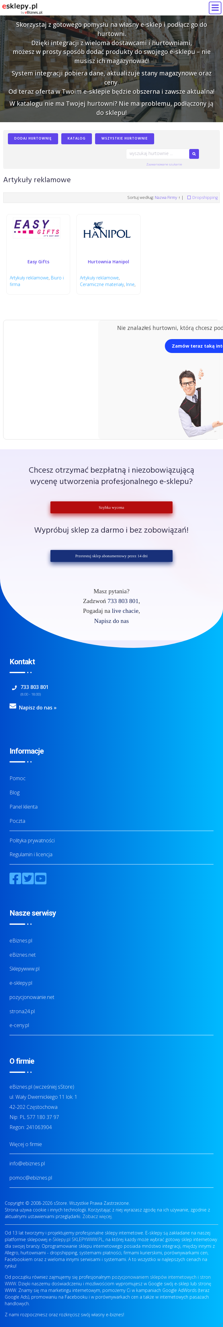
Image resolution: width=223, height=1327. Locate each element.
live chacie (125, 611)
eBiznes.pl (20, 940)
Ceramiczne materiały (102, 284)
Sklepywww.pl (24, 968)
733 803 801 (122, 601)
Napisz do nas (111, 621)
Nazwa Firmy (166, 197)
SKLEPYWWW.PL (87, 1239)
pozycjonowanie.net (31, 997)
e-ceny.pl (19, 1025)
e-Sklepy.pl (59, 1239)
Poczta (17, 820)
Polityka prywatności (32, 840)
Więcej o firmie (25, 1144)
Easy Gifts (38, 262)
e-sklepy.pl (20, 982)
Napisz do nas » (38, 707)
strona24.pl (22, 1011)
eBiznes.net (22, 954)
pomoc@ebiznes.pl (30, 1178)
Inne (130, 284)
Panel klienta (23, 806)
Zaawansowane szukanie (164, 164)
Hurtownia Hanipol (109, 262)
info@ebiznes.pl (27, 1163)
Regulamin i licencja (30, 854)
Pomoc (17, 778)
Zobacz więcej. (97, 1216)
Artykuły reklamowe (29, 278)
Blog (14, 792)
